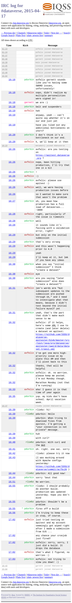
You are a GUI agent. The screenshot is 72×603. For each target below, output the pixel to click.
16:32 (12, 322)
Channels (21, 33)
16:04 (4, 76)
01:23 (4, 49)
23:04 (4, 569)
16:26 (12, 149)
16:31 (12, 288)
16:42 (12, 453)
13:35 (4, 66)
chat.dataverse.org (21, 23)
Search (67, 33)
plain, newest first (35, 35)
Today (47, 33)
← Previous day (8, 33)
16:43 (12, 457)
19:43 (4, 566)
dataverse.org (55, 23)
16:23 (4, 146)
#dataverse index (34, 33)
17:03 (12, 559)
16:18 (12, 79)
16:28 (12, 214)
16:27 (12, 201)
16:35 (12, 396)
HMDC (27, 595)
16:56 (12, 513)
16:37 (4, 406)
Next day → (56, 33)
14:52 (4, 69)
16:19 (12, 111)
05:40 (4, 59)
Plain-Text (20, 35)
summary (49, 35)
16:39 (12, 409)
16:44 (12, 473)
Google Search (7, 35)
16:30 (12, 264)
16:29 (12, 235)
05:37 (4, 56)
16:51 (12, 482)
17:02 (12, 519)
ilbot (13, 595)
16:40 (12, 442)
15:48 (4, 73)
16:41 (12, 449)
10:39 (4, 63)
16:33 (12, 389)
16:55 (12, 486)
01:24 (4, 52)
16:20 (12, 135)
